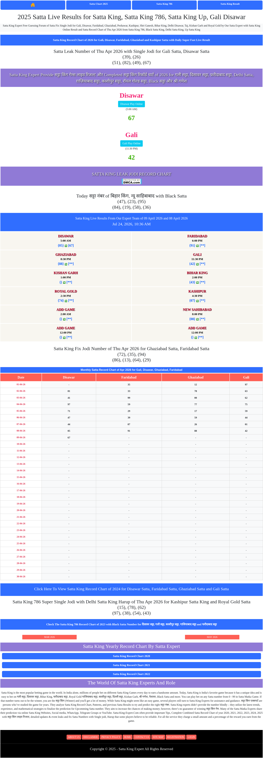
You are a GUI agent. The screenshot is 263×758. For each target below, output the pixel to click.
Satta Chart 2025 (98, 4)
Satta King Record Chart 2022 (131, 674)
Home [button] (127, 737)
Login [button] (191, 737)
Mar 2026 (49, 637)
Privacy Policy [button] (110, 737)
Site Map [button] (158, 737)
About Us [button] (74, 737)
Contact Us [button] (142, 737)
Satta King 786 (164, 4)
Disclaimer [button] (90, 737)
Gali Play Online (131, 143)
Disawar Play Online (131, 104)
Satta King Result (230, 4)
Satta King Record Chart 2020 (131, 656)
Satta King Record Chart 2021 (131, 665)
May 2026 (212, 637)
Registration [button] (175, 737)
